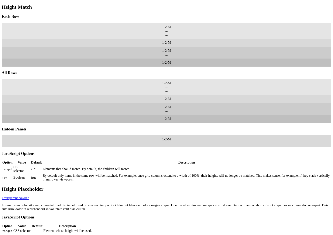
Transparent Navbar (15, 198)
